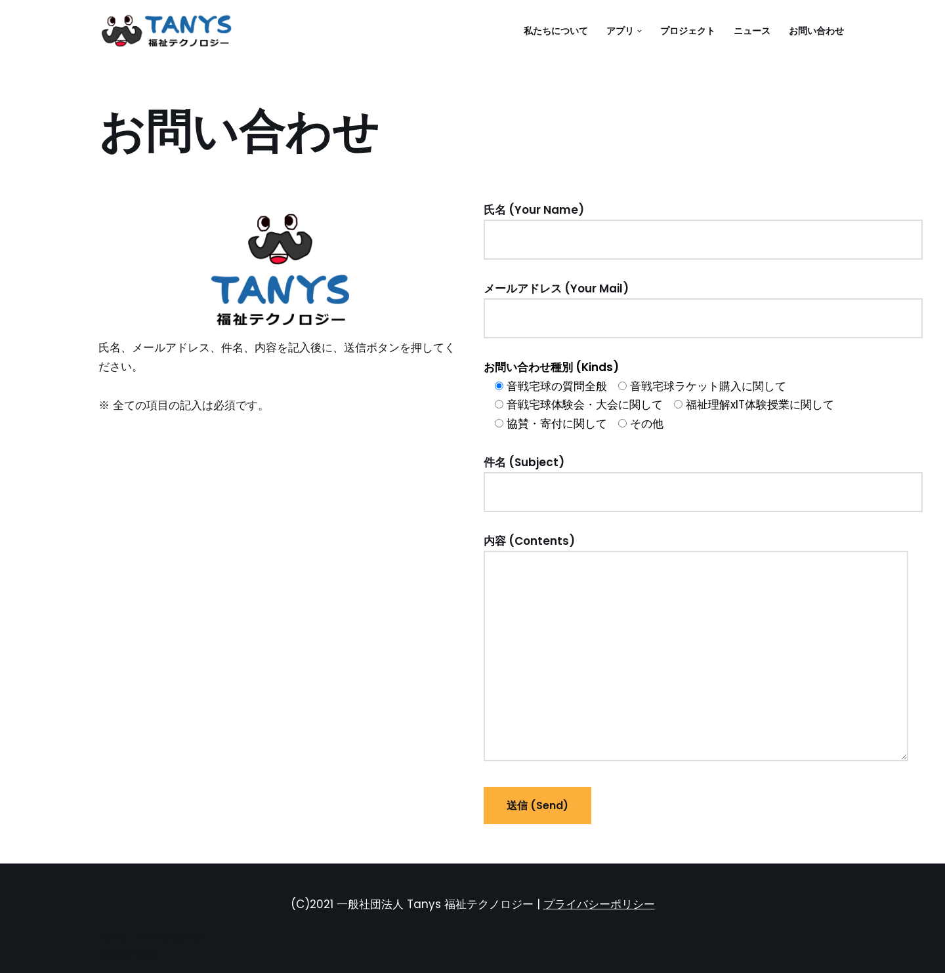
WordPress (128, 955)
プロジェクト (687, 31)
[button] (639, 31)
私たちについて (556, 31)
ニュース (752, 31)
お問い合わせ (816, 31)
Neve (112, 936)
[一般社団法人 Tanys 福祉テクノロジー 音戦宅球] (170, 31)
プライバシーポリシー (599, 904)
